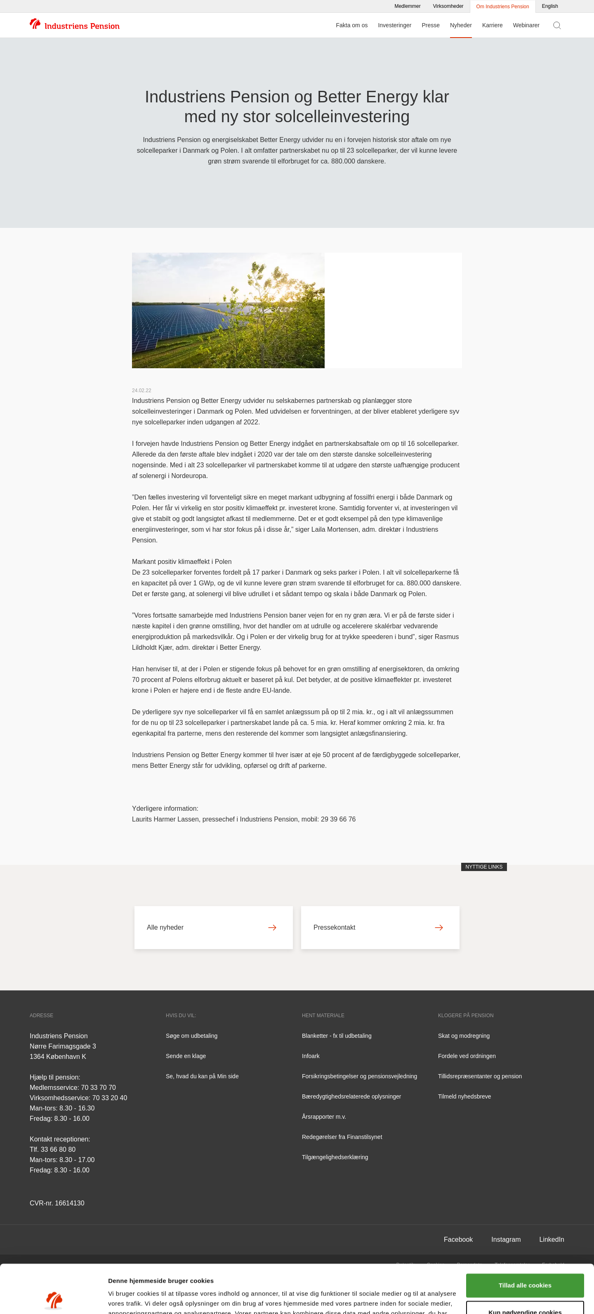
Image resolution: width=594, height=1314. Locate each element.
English (550, 6)
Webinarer (526, 25)
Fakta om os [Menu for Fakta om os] (352, 25)
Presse (431, 25)
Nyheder (461, 25)
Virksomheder (448, 6)
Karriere (492, 25)
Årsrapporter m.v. (324, 1116)
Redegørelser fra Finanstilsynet (342, 1137)
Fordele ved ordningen (467, 1056)
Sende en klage (186, 1056)
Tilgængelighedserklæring (335, 1157)
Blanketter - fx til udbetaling (337, 1035)
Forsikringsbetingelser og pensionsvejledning (359, 1076)
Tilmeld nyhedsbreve (464, 1096)
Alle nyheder (211, 927)
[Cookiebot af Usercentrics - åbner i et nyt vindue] (53, 1298)
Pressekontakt (378, 927)
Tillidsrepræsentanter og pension (480, 1076)
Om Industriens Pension (502, 6)
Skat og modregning (464, 1035)
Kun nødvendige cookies (525, 1263)
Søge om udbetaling (191, 1035)
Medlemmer (407, 6)
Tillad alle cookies (525, 1237)
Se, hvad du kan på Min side (202, 1076)
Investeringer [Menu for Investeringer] (394, 25)
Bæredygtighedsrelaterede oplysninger (351, 1096)
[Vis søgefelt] (557, 25)
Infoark (311, 1056)
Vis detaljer (124, 1297)
